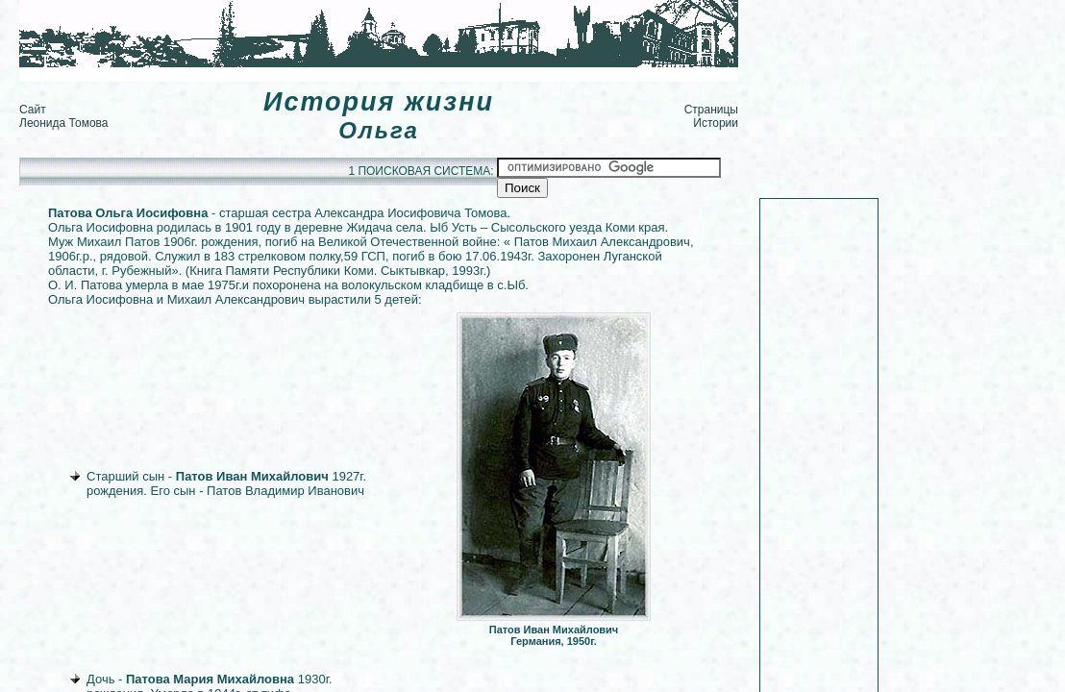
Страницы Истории (711, 116)
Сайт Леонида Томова (63, 116)
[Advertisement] (369, 74)
